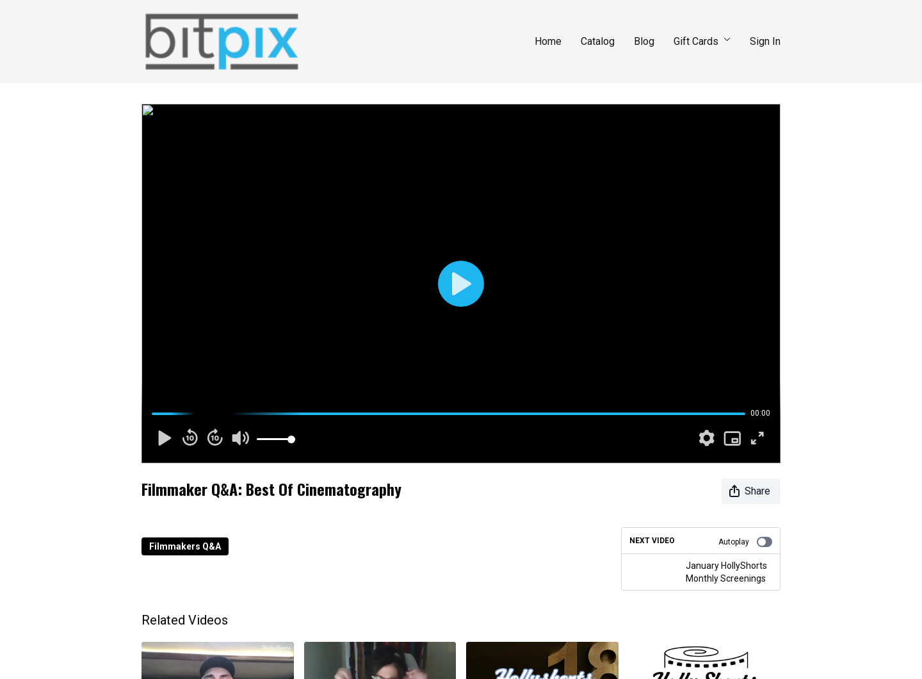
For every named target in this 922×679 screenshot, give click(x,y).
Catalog (598, 41)
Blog (644, 41)
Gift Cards (702, 41)
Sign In (765, 41)
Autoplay (745, 542)
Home (548, 41)
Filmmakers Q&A (185, 546)
